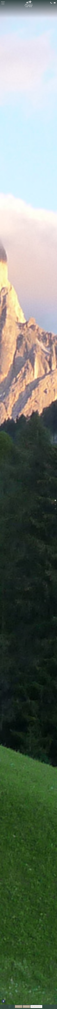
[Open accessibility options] (3, 1001)
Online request (36, 1006)
